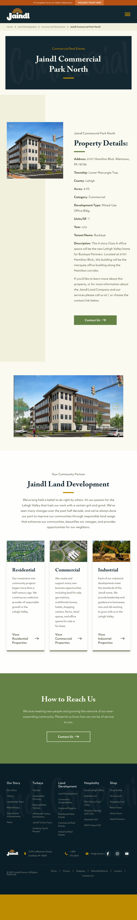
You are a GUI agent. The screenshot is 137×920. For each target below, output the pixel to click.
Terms (54, 871)
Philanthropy (13, 807)
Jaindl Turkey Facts (42, 822)
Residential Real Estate (66, 815)
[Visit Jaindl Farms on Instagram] (117, 853)
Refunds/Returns (99, 871)
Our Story (12, 790)
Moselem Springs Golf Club (92, 812)
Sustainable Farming (38, 797)
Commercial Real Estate (55, 27)
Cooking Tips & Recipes (40, 830)
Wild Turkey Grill (92, 825)
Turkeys (36, 790)
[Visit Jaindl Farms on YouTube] (126, 853)
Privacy (66, 871)
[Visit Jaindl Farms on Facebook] (107, 853)
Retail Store (116, 807)
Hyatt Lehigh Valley (94, 790)
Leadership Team (15, 801)
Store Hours (116, 813)
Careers (118, 871)
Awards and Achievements (13, 815)
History (10, 796)
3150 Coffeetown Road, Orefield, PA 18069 (40, 853)
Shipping (80, 871)
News (9, 822)
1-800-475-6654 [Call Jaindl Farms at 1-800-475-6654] (74, 853)
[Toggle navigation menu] (127, 14)
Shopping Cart (117, 801)
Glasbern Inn (90, 796)
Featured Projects (67, 808)
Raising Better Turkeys (40, 806)
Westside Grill (91, 819)
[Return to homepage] (18, 14)
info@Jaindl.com (98, 853)
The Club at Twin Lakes (92, 803)
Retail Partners (117, 819)
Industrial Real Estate (65, 833)
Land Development (29, 27)
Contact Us (95, 320)
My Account (116, 796)
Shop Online (116, 790)
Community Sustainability (65, 801)
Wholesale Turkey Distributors (41, 815)
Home (11, 27)
